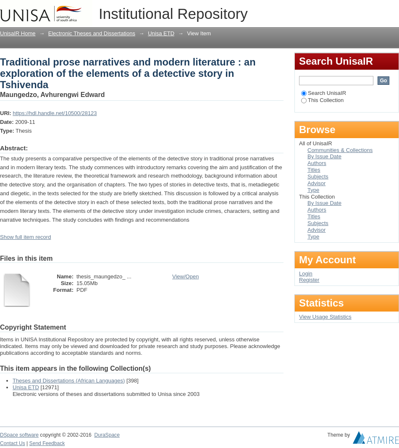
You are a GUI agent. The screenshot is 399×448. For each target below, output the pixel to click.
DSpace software (19, 435)
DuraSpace (106, 435)
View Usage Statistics (325, 317)
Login (392, 10)
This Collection (322, 100)
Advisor (316, 183)
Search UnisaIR (323, 93)
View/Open (185, 276)
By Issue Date (324, 156)
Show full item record (25, 237)
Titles (313, 170)
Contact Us (12, 443)
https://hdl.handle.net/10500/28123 (55, 113)
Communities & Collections (340, 150)
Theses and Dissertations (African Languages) (69, 380)
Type (313, 190)
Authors (316, 163)
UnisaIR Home (18, 33)
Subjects (317, 176)
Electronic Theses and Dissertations (91, 33)
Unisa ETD (161, 33)
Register (309, 280)
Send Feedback (47, 443)
